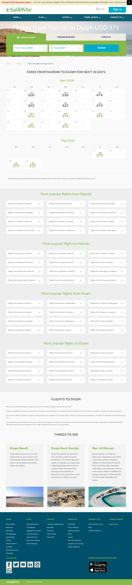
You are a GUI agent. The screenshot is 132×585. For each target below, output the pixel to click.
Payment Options (33, 534)
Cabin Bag (9, 553)
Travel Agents (91, 18)
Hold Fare (9, 547)
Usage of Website (74, 547)
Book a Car (50, 537)
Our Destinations (33, 524)
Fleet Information (74, 531)
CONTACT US (116, 18)
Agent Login (113, 524)
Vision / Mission (73, 527)
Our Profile (71, 524)
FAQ (90, 527)
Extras (66, 18)
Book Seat (9, 527)
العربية (100, 9)
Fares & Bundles (32, 544)
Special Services (32, 537)
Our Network (31, 527)
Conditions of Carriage (75, 544)
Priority (8, 540)
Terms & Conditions (74, 540)
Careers (70, 537)
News (70, 534)
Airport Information (33, 540)
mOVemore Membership (55, 524)
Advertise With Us (95, 531)
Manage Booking (66, 37)
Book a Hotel (51, 534)
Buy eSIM (50, 527)
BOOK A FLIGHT (26, 37)
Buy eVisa (50, 531)
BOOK (16, 18)
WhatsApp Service (12, 550)
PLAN (41, 18)
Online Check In (11, 544)
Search (102, 48)
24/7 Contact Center (96, 524)
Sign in (117, 9)
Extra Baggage (11, 534)
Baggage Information (34, 531)
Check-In (106, 37)
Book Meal (9, 531)
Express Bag (10, 537)
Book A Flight (10, 524)
